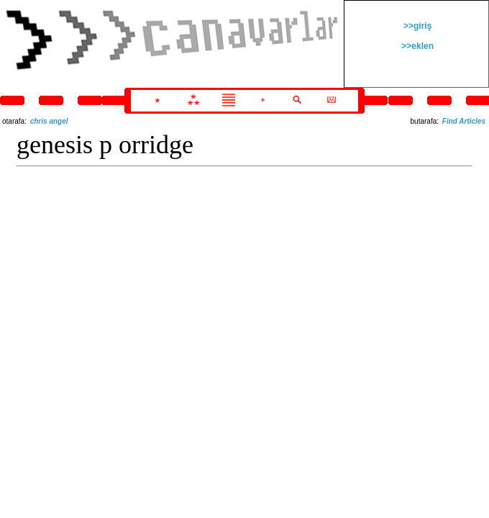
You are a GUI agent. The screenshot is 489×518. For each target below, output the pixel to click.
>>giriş (416, 26)
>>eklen (416, 46)
